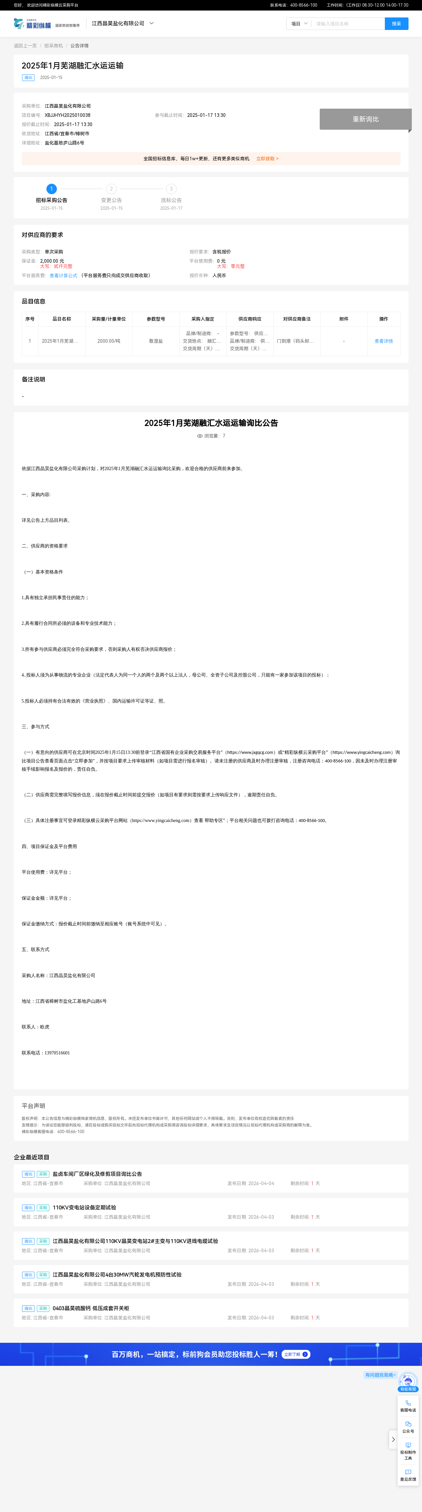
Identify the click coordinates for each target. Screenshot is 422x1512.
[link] (25, 45)
